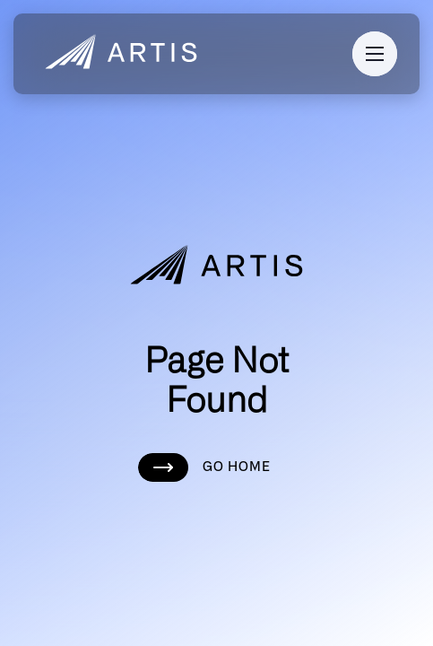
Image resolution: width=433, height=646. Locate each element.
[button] (374, 53)
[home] (116, 54)
